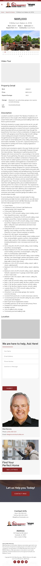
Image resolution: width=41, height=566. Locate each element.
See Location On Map (20, 537)
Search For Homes (10, 12)
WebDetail (26, 559)
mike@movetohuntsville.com (15, 434)
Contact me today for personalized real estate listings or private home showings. (20, 0)
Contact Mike (20, 494)
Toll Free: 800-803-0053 (20, 515)
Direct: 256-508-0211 (20, 513)
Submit (10, 388)
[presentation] (14, 382)
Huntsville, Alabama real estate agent (21, 545)
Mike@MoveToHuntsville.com (20, 517)
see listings (12, 470)
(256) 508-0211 (11, 432)
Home (2, 12)
